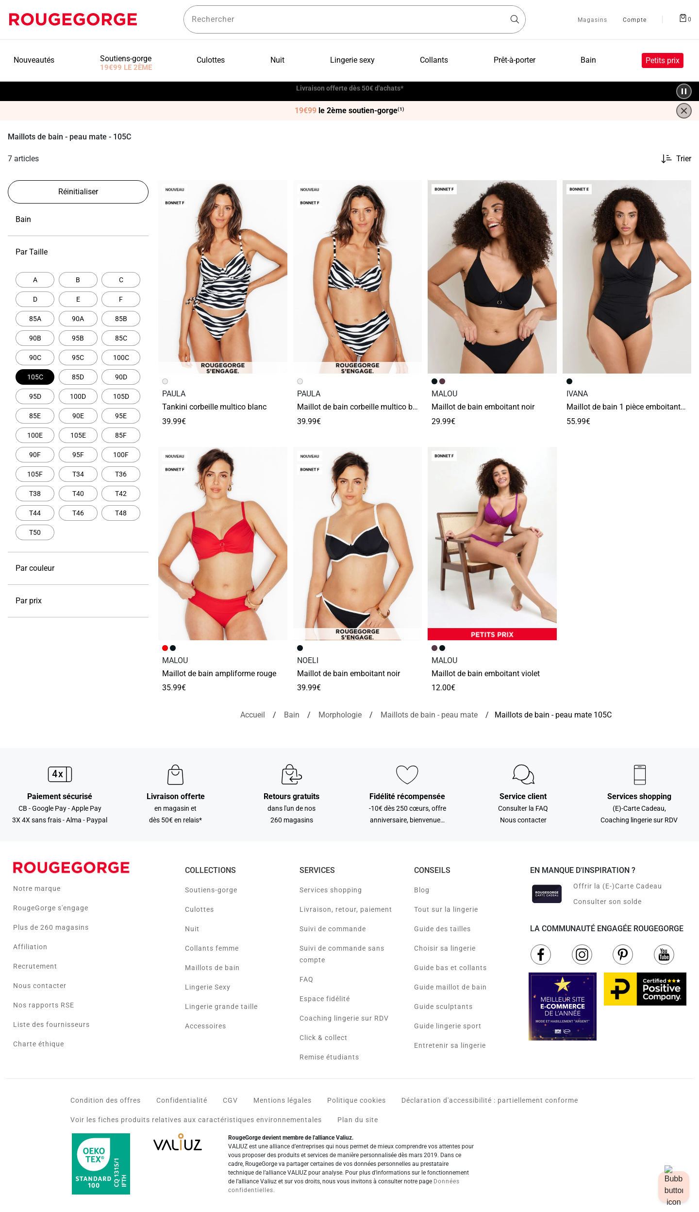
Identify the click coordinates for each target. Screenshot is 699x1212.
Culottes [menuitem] (211, 60)
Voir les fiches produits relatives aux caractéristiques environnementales (196, 1120)
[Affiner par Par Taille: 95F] (78, 454)
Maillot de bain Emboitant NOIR (483, 406)
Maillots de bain (212, 968)
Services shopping (331, 890)
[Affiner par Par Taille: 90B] (35, 338)
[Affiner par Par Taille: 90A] (78, 318)
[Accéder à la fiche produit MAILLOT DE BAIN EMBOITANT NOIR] (357, 543)
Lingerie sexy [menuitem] (352, 60)
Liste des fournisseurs (51, 1024)
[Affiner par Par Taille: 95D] (35, 396)
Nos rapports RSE (43, 1005)
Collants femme (212, 948)
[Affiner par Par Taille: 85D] (78, 377)
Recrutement (35, 966)
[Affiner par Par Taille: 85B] (120, 318)
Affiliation (30, 947)
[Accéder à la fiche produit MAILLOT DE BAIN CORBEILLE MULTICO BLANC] (357, 277)
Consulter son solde (607, 901)
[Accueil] (252, 715)
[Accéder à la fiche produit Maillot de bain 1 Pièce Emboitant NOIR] (627, 277)
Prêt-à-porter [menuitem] (514, 60)
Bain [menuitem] (588, 60)
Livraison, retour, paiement (346, 909)
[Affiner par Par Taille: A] (35, 280)
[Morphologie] (340, 715)
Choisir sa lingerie (445, 948)
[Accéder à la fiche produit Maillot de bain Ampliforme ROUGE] (222, 543)
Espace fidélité (325, 999)
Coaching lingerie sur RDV (344, 1018)
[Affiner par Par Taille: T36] (120, 474)
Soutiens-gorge (211, 890)
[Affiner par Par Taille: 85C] (120, 338)
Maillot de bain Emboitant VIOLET (486, 673)
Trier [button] (683, 159)
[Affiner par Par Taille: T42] (120, 493)
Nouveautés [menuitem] (34, 60)
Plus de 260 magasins (51, 927)
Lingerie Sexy (208, 987)
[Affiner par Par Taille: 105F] (35, 474)
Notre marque (37, 888)
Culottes (199, 909)
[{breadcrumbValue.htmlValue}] (429, 715)
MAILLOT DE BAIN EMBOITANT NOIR (348, 673)
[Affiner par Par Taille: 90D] (120, 377)
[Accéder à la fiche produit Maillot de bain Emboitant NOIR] (492, 277)
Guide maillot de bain (450, 987)
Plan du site (357, 1120)
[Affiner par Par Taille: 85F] (120, 435)
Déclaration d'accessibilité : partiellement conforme (489, 1100)
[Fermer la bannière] (684, 111)
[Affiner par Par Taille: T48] (120, 513)
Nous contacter (40, 986)
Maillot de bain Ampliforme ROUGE (219, 673)
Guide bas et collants (450, 968)
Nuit (192, 929)
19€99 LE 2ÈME (126, 67)
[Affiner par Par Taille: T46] (78, 513)
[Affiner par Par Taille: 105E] (78, 435)
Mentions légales (282, 1100)
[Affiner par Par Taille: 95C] (78, 357)
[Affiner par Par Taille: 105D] (120, 396)
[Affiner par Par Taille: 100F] (120, 454)
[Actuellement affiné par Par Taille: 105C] (35, 377)
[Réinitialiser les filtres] (78, 192)
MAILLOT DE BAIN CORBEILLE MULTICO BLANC (362, 406)
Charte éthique (38, 1044)
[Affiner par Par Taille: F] (120, 299)
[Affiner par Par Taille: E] (78, 299)
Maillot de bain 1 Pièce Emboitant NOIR (631, 406)
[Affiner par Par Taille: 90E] (78, 416)
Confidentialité (181, 1100)
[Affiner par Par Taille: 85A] (35, 318)
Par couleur (78, 568)
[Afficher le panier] (685, 17)
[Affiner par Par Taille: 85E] (35, 416)
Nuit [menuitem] (277, 60)
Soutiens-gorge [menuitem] (125, 58)
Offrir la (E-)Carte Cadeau (617, 886)
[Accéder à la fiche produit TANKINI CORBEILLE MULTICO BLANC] (222, 277)
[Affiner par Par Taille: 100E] (35, 435)
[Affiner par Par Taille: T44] (35, 513)
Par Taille (78, 252)
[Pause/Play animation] (684, 91)
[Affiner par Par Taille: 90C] (35, 357)
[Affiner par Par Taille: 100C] (120, 357)
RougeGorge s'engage (50, 908)
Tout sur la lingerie (446, 909)
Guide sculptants (443, 1006)
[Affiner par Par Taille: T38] (35, 493)
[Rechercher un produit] (354, 19)
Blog (422, 890)
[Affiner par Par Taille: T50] (35, 532)
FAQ (307, 979)
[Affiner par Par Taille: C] (120, 280)
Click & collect (324, 1037)
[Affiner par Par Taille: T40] (78, 493)
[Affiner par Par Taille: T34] (78, 474)
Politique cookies (356, 1100)
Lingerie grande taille (221, 1006)
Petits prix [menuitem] (663, 60)
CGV (230, 1100)
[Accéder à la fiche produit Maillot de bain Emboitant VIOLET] (492, 543)
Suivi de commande (333, 929)
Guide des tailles (442, 929)
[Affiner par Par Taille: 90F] (35, 454)
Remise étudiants (329, 1057)
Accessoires (205, 1026)
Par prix (78, 601)
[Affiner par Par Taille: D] (35, 299)
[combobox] (354, 19)
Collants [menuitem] (434, 60)
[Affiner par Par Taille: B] (78, 280)
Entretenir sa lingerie (450, 1045)
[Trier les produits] (672, 159)
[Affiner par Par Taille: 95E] (120, 416)
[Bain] (291, 715)
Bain (78, 219)
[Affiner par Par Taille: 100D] (78, 396)
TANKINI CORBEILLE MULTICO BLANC (214, 406)
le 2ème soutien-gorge (349, 110)
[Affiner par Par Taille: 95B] (78, 338)
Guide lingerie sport (448, 1026)
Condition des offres (105, 1100)
